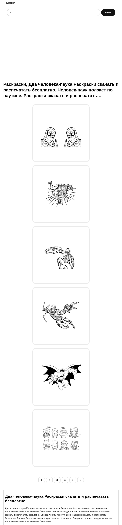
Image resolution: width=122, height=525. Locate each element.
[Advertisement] (61, 49)
